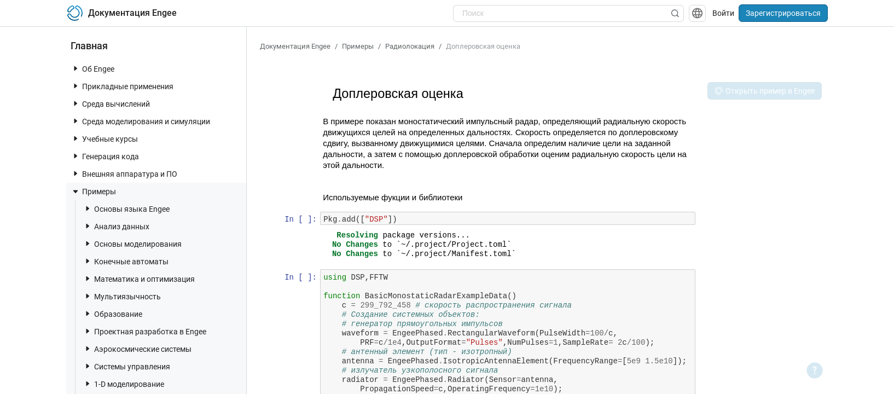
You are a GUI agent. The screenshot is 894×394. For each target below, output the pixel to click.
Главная (89, 45)
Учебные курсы (104, 138)
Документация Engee (295, 46)
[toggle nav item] (75, 68)
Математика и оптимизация (139, 278)
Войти (723, 13)
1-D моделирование (123, 384)
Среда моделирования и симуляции (140, 121)
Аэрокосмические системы (137, 349)
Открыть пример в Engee (765, 90)
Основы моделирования (132, 243)
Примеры (93, 191)
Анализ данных (116, 226)
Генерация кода (105, 156)
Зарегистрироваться (783, 13)
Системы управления (126, 366)
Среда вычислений (110, 103)
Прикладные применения (122, 86)
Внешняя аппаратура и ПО (124, 173)
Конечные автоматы (126, 261)
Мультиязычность (122, 296)
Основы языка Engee (126, 208)
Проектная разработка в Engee (144, 331)
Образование (112, 313)
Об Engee (92, 68)
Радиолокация (409, 46)
